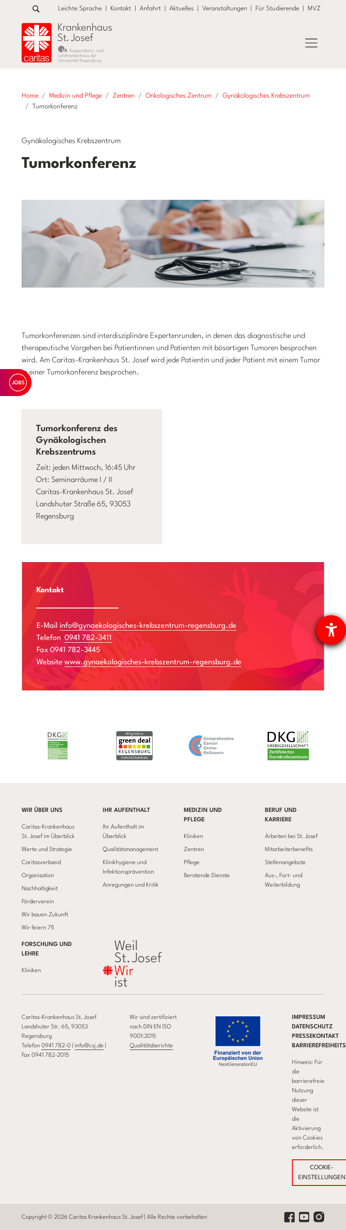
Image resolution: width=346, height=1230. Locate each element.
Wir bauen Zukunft (45, 915)
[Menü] (311, 43)
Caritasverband (41, 862)
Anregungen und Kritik (131, 885)
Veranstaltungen (224, 8)
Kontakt (120, 8)
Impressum (308, 1017)
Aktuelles (181, 8)
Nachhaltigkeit (40, 889)
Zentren (194, 849)
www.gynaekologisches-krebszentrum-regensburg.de (152, 662)
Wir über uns (42, 810)
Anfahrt (150, 8)
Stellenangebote (285, 862)
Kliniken (193, 836)
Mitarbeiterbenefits (289, 849)
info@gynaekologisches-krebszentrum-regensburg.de (148, 626)
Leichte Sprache (80, 8)
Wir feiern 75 (38, 928)
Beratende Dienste (207, 876)
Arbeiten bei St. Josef (291, 836)
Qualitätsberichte (151, 1046)
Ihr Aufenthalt (126, 810)
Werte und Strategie (47, 849)
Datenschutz (312, 1027)
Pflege (192, 862)
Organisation (38, 876)
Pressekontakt (315, 1036)
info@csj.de (89, 1046)
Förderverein (38, 902)
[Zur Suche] (36, 9)
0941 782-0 (56, 1046)
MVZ (314, 8)
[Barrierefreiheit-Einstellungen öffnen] (331, 630)
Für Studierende (277, 8)
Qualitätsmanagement (130, 849)
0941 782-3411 (88, 638)
